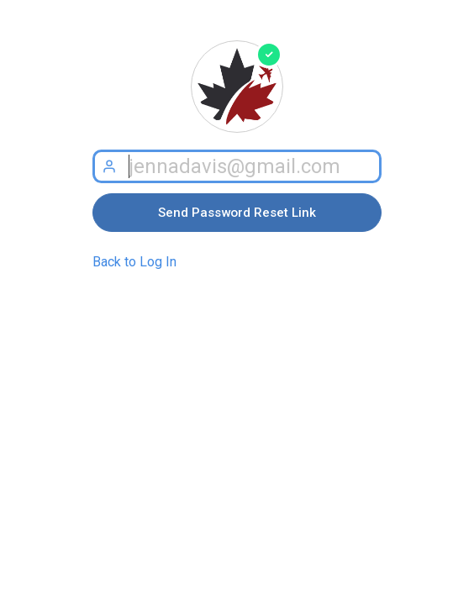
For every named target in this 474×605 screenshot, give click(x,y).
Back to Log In (134, 262)
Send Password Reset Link (237, 212)
